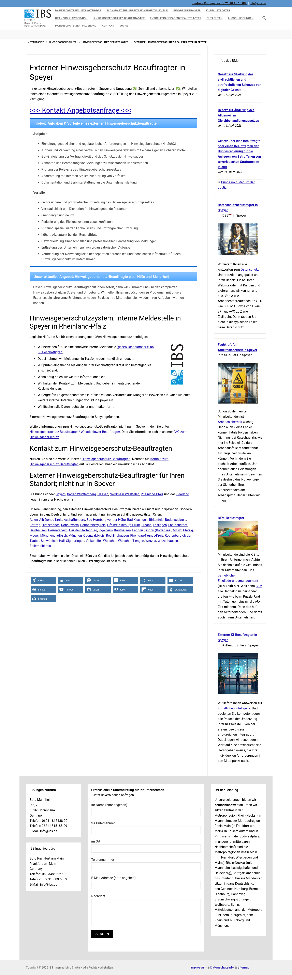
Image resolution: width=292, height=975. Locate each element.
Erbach (146, 525)
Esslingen (160, 525)
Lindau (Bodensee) (158, 530)
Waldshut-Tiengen (131, 541)
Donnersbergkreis (92, 525)
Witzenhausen (168, 541)
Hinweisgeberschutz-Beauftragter (105, 42)
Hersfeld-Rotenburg (83, 530)
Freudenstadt (177, 525)
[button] (43, 580)
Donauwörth (70, 525)
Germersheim (58, 530)
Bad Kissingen (137, 520)
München (75, 535)
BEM (259, 586)
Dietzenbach (51, 525)
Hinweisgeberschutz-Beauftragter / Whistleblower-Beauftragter (75, 432)
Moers (34, 535)
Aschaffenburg (74, 520)
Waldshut (110, 541)
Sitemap (244, 967)
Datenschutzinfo (222, 967)
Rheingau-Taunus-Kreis (146, 535)
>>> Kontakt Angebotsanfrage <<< (80, 110)
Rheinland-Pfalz (152, 494)
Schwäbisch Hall (53, 541)
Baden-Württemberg (81, 494)
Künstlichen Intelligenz (234, 708)
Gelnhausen (38, 530)
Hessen (102, 494)
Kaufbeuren (122, 530)
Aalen (34, 520)
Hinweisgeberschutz (62, 42)
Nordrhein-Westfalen (124, 494)
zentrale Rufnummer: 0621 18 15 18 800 (220, 3)
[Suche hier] (264, 18)
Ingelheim (106, 530)
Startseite (37, 42)
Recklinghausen (117, 535)
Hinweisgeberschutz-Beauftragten (106, 459)
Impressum (198, 967)
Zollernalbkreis (40, 546)
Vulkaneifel (94, 541)
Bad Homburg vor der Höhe (106, 520)
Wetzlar (150, 541)
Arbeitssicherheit (230, 422)
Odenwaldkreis (94, 535)
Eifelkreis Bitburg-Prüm (123, 525)
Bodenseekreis (175, 520)
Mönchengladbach (53, 535)
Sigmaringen (75, 541)
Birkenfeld (156, 520)
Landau (137, 530)
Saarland (182, 494)
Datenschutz (250, 269)
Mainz (177, 530)
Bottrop (35, 525)
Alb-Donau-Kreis (50, 520)
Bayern (61, 494)
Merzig (188, 530)
